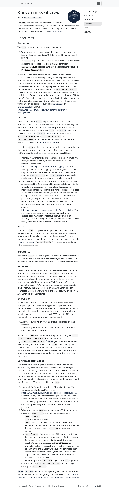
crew (20, 3)
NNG (41, 471)
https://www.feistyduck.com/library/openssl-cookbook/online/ (49, 393)
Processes (89, 19)
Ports (87, 27)
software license (56, 31)
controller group (27, 242)
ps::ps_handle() (29, 67)
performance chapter (48, 142)
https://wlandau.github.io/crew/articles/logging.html (45, 166)
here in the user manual (42, 133)
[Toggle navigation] (98, 3)
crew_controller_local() (33, 342)
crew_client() (39, 467)
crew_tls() (37, 413)
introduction (47, 127)
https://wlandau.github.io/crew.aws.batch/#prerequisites (47, 210)
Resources (88, 15)
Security (87, 32)
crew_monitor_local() (66, 89)
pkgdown (93, 486)
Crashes (88, 23)
